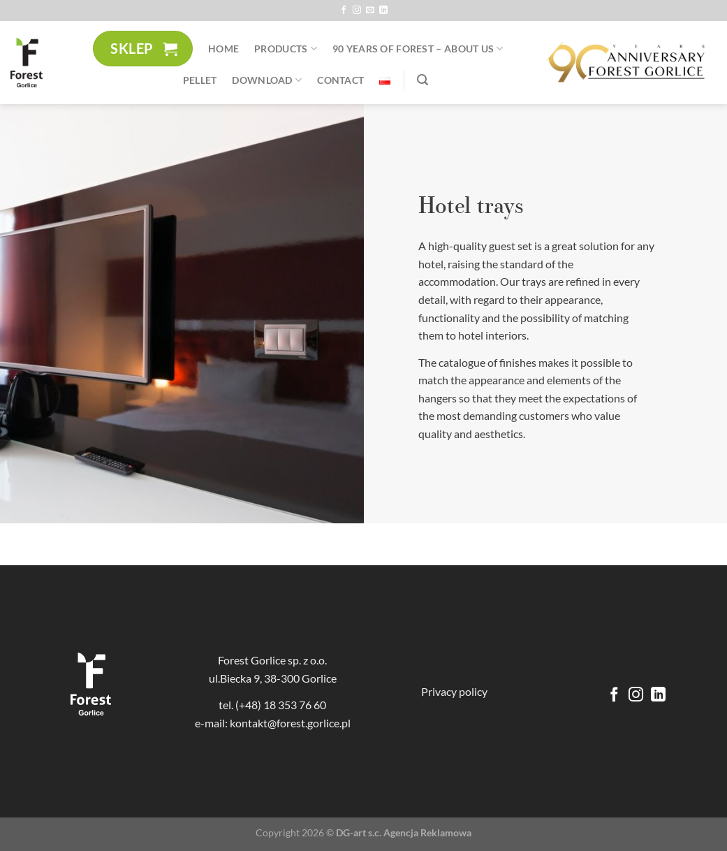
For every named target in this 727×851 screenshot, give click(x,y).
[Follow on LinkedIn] (383, 10)
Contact (340, 80)
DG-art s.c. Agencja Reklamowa (403, 832)
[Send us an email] (370, 10)
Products (285, 48)
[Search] (422, 80)
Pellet (200, 80)
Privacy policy (454, 691)
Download (267, 80)
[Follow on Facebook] (343, 10)
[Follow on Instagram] (357, 10)
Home (223, 48)
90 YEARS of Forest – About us (418, 48)
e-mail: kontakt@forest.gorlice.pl (273, 722)
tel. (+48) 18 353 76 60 (272, 704)
